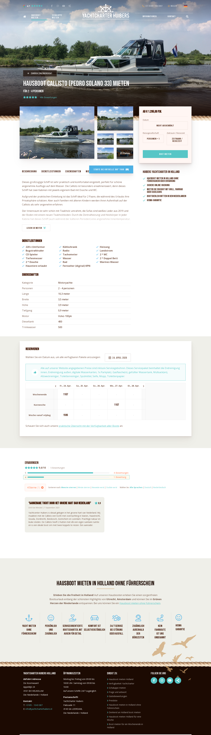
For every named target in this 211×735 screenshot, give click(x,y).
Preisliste (112, 700)
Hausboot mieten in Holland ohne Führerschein (124, 706)
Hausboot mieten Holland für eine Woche (124, 718)
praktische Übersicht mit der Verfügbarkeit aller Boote (89, 425)
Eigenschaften (73, 171)
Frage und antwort (117, 692)
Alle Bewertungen (48, 97)
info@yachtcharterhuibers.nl (39, 709)
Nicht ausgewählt (165, 125)
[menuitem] (24, 16)
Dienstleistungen (51, 171)
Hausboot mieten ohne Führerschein (139, 603)
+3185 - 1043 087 (34, 705)
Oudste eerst (111, 487)
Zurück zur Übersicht (40, 73)
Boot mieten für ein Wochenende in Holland (125, 726)
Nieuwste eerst (98, 487)
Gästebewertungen (117, 696)
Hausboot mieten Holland (120, 679)
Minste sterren (84, 487)
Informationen (149, 16)
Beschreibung (29, 171)
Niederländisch (159, 487)
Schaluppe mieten (57, 16)
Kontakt (172, 16)
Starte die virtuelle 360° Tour (111, 169)
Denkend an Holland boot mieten (124, 712)
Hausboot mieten (36, 16)
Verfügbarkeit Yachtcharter (120, 683)
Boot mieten (165, 154)
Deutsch (147, 487)
